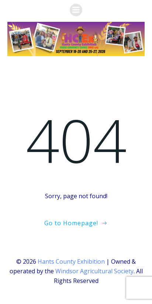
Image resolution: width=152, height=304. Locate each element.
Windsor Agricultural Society (94, 271)
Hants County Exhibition (71, 261)
